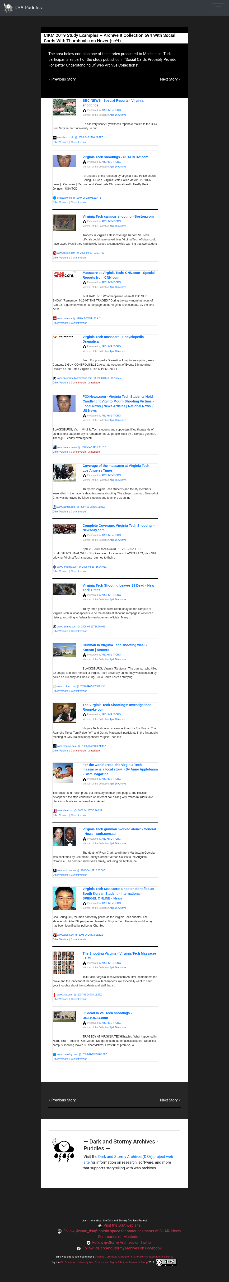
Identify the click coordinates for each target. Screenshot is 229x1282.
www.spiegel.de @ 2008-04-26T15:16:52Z (80, 934)
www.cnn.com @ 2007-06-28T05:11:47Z (79, 318)
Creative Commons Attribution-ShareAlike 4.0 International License (134, 1256)
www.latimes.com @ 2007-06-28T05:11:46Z (81, 507)
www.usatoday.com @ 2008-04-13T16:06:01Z (82, 1054)
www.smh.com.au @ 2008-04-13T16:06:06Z (81, 870)
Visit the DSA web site (122, 1225)
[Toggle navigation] (218, 8)
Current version (79, 142)
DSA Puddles (23, 8)
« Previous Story (62, 79)
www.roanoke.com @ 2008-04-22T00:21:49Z (81, 746)
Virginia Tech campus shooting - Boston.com (118, 216)
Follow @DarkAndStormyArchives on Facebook (122, 1248)
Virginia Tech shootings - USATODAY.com (115, 157)
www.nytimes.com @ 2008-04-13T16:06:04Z (81, 626)
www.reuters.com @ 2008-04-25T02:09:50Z (81, 686)
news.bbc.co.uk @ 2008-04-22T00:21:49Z (80, 137)
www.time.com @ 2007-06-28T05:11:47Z (79, 994)
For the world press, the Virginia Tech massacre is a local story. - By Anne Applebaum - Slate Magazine (120, 769)
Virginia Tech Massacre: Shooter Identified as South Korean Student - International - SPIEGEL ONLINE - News (118, 893)
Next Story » (170, 79)
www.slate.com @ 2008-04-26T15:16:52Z (79, 810)
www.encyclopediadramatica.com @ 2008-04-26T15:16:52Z (89, 378)
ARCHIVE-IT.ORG (111, 110)
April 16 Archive (117, 115)
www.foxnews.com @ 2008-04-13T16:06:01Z (81, 447)
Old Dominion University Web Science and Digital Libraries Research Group (104, 1262)
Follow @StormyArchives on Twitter (122, 1242)
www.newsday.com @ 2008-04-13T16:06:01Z (82, 566)
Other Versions (61, 142)
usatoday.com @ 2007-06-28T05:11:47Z (79, 197)
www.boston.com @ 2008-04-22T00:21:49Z (80, 253)
